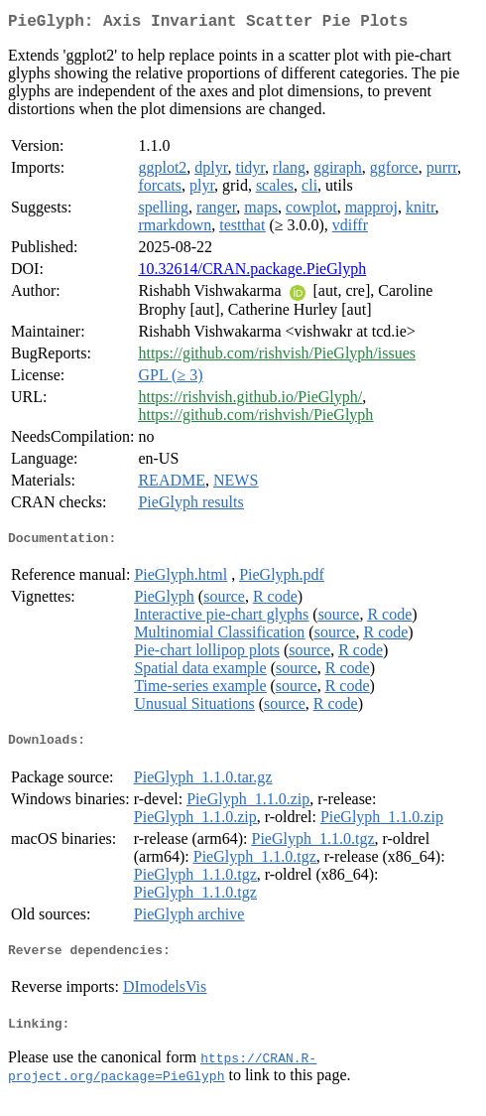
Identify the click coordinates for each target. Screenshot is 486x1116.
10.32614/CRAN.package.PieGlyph (252, 272)
